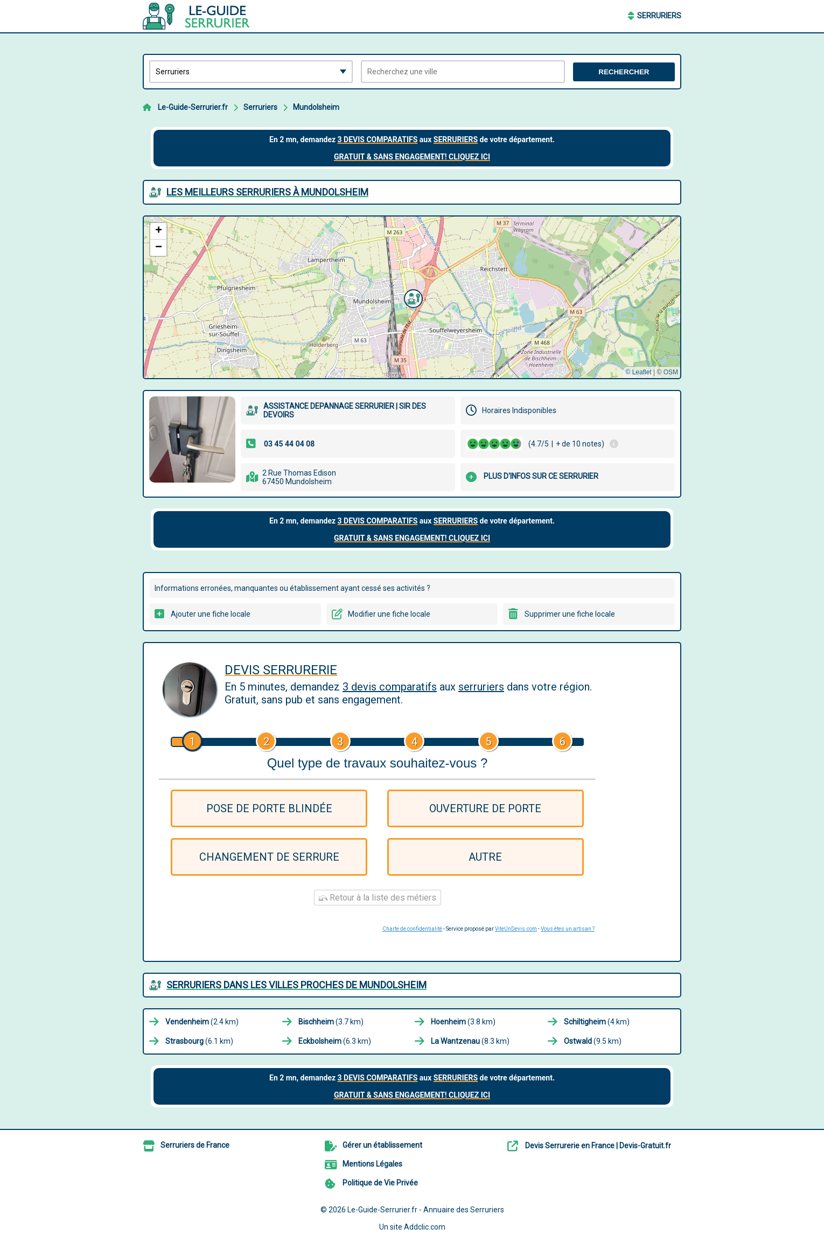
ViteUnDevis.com (516, 929)
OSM (671, 372)
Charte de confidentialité (412, 929)
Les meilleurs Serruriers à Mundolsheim (267, 192)
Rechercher (623, 72)
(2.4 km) (202, 1021)
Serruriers (659, 15)
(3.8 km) (463, 1021)
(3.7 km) (331, 1021)
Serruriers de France (194, 1145)
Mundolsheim (316, 107)
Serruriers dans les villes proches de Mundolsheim (296, 984)
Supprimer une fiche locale (570, 614)
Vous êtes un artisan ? (568, 929)
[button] (412, 297)
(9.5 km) (593, 1041)
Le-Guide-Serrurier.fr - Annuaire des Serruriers (425, 1209)
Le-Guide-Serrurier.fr (193, 107)
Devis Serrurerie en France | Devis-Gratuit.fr (598, 1145)
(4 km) (597, 1021)
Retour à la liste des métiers (377, 897)
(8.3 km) (470, 1041)
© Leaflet (638, 372)
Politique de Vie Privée (380, 1182)
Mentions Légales (372, 1164)
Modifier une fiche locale (389, 614)
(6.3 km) (334, 1041)
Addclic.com (424, 1227)
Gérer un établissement (382, 1145)
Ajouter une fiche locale (210, 614)
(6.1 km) (199, 1041)
